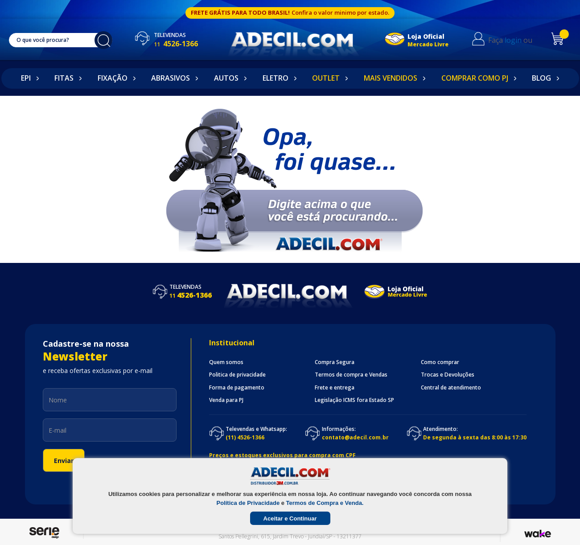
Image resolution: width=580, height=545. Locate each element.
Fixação (113, 78)
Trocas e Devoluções (447, 374)
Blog (541, 78)
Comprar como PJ (474, 78)
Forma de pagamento (236, 387)
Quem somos (226, 362)
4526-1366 (185, 44)
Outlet (326, 78)
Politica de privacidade (237, 374)
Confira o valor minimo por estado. (340, 12)
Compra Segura (334, 362)
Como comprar (440, 362)
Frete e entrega (334, 387)
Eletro (275, 78)
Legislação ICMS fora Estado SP (354, 400)
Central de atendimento (451, 387)
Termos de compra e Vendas (351, 374)
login (518, 40)
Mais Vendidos (390, 78)
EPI (26, 78)
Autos (226, 78)
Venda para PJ (226, 400)
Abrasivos (170, 78)
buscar (108, 40)
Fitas (64, 78)
